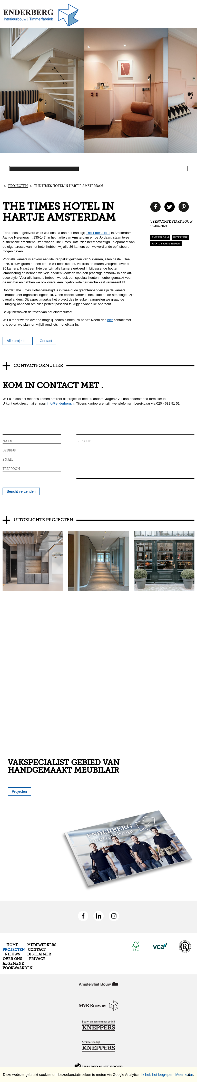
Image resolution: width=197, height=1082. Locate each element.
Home (12, 945)
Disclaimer (39, 954)
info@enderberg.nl (60, 403)
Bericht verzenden (21, 491)
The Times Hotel (98, 233)
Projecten (18, 186)
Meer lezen (184, 1075)
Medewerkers (41, 945)
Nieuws (12, 954)
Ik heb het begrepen (157, 1075)
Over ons (12, 959)
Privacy (37, 959)
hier (110, 320)
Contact (37, 950)
